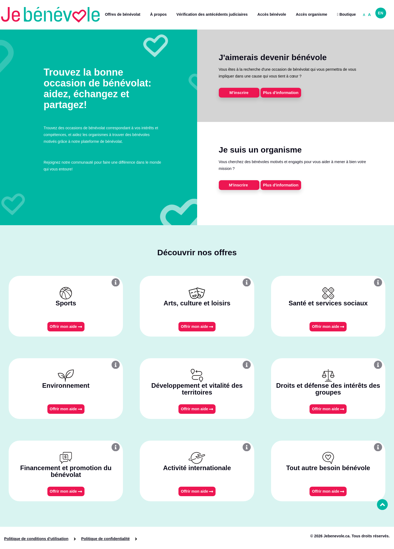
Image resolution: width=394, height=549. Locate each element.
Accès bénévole (272, 14)
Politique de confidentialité (105, 539)
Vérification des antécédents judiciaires (212, 14)
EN (380, 13)
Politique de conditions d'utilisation (36, 539)
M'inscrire (238, 92)
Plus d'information (280, 92)
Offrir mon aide (66, 326)
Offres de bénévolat (122, 14)
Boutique (346, 14)
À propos (158, 14)
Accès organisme (311, 14)
